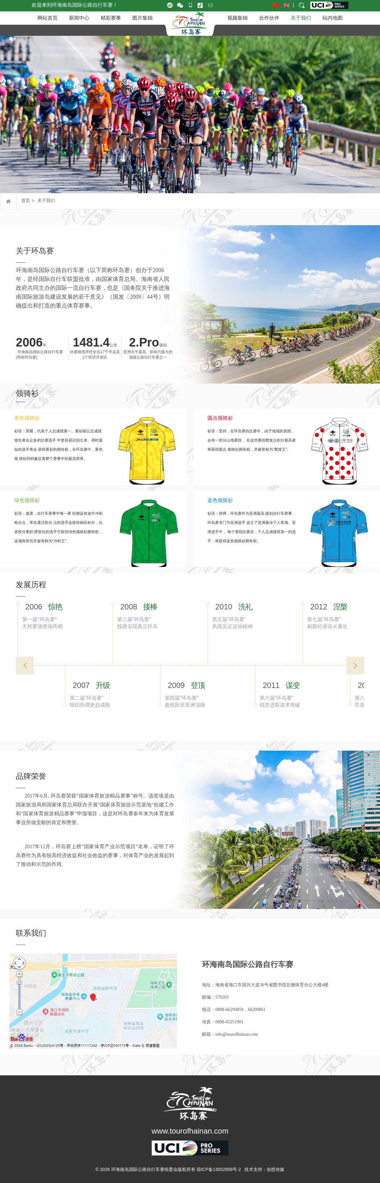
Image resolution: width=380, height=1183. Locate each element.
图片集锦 (142, 18)
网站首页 (47, 18)
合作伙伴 (269, 18)
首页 (25, 200)
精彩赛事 (111, 18)
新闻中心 (79, 18)
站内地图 (332, 18)
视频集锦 (237, 18)
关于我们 (301, 18)
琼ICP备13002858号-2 (219, 1169)
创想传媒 (275, 1169)
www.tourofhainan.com (190, 1131)
